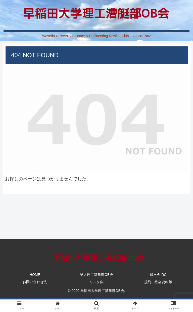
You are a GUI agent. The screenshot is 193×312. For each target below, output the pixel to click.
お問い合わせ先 (35, 282)
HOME (35, 275)
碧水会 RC (158, 275)
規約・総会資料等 (158, 282)
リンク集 (96, 282)
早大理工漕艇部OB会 (96, 275)
